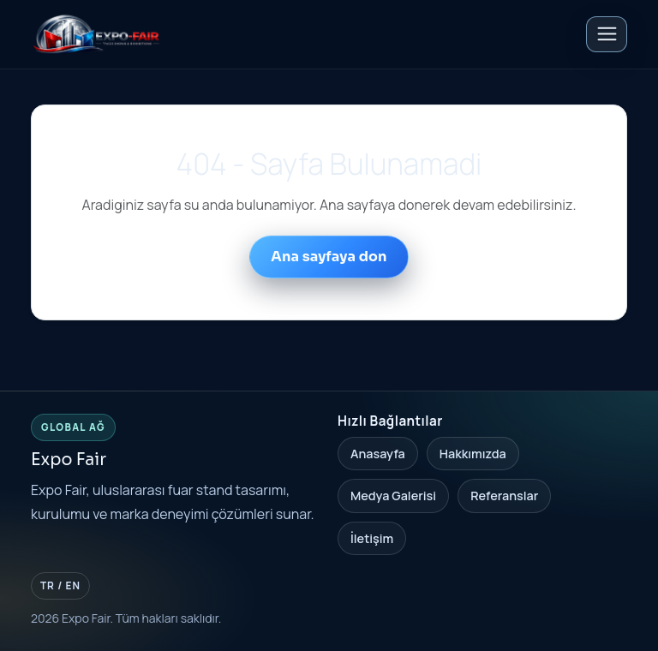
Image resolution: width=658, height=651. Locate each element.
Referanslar (504, 495)
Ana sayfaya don (328, 257)
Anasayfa (377, 453)
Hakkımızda (473, 453)
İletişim (371, 538)
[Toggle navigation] (606, 34)
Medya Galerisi (393, 495)
